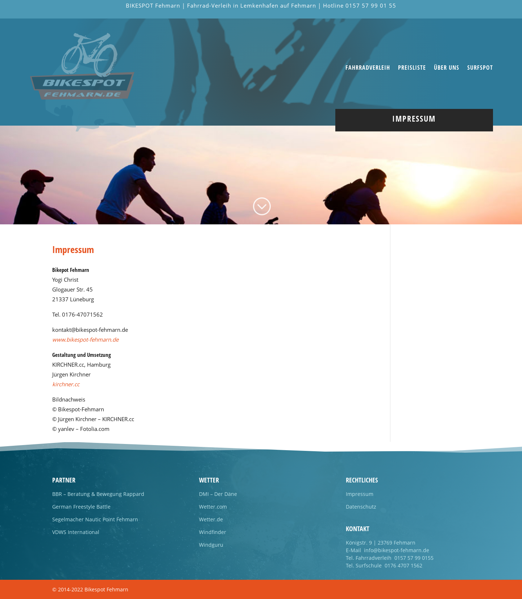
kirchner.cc (65, 384)
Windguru (211, 544)
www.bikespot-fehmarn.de (85, 339)
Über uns (446, 68)
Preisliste (412, 68)
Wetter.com (213, 506)
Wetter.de (211, 519)
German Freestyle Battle (81, 506)
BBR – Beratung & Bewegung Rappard (98, 493)
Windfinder (212, 532)
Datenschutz (361, 506)
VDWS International (75, 532)
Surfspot (480, 68)
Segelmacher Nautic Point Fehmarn (95, 519)
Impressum (359, 493)
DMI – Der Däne (218, 493)
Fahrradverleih (367, 68)
